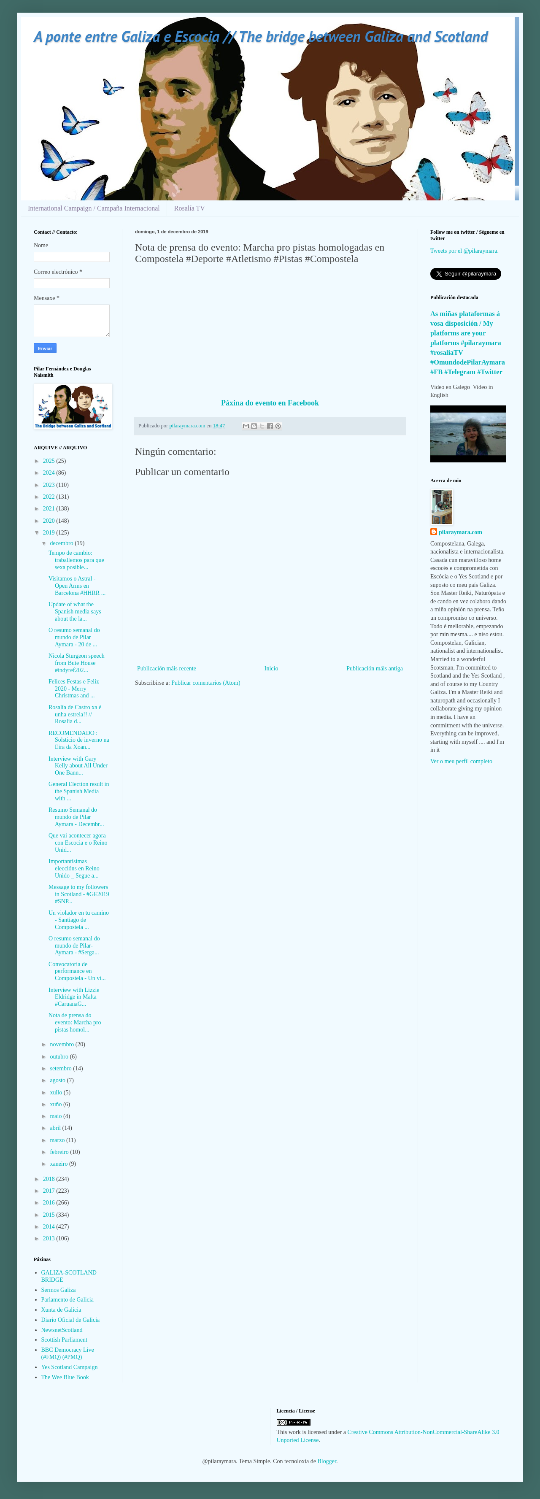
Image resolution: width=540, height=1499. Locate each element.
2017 (50, 1191)
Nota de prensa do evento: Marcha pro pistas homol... (75, 1022)
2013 (50, 1238)
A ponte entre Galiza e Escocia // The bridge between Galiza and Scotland (261, 36)
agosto (58, 1080)
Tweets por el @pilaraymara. (464, 251)
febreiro (60, 1152)
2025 (50, 461)
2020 (50, 521)
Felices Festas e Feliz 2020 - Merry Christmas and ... (74, 688)
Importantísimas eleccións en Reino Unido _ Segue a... (74, 868)
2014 (50, 1227)
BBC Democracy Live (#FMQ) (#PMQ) (67, 1353)
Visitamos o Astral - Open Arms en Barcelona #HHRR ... (77, 585)
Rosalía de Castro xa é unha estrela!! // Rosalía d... (75, 714)
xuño (56, 1104)
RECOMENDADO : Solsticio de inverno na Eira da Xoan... (79, 740)
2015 (50, 1215)
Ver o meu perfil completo (461, 761)
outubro (60, 1056)
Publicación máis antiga (374, 668)
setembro (61, 1068)
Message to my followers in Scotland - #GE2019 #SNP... (79, 894)
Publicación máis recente (166, 668)
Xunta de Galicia (61, 1310)
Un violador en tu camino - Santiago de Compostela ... (79, 920)
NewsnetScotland (62, 1330)
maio (56, 1116)
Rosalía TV (189, 208)
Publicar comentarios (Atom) (205, 683)
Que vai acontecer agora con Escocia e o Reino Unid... (78, 842)
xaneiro (59, 1164)
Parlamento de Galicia (67, 1299)
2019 (50, 532)
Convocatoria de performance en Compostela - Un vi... (77, 971)
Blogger (327, 1461)
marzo (58, 1140)
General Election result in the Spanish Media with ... (79, 791)
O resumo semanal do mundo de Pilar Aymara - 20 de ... (74, 637)
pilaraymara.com (460, 532)
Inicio (271, 668)
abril (56, 1128)
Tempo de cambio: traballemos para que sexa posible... (76, 560)
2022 (50, 497)
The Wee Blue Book (65, 1377)
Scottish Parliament (64, 1340)
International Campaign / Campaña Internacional (94, 208)
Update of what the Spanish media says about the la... (75, 611)
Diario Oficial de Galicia (70, 1320)
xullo (56, 1092)
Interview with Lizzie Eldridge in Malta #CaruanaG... (74, 997)
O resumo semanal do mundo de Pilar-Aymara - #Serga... (74, 945)
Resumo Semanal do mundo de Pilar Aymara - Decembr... (76, 817)
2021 (50, 508)
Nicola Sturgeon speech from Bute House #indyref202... (77, 663)
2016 (50, 1202)
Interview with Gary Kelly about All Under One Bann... (78, 766)
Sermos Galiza (58, 1290)
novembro (62, 1044)
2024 (50, 473)
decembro (62, 543)
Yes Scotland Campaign (69, 1367)
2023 (50, 485)
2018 (50, 1179)
